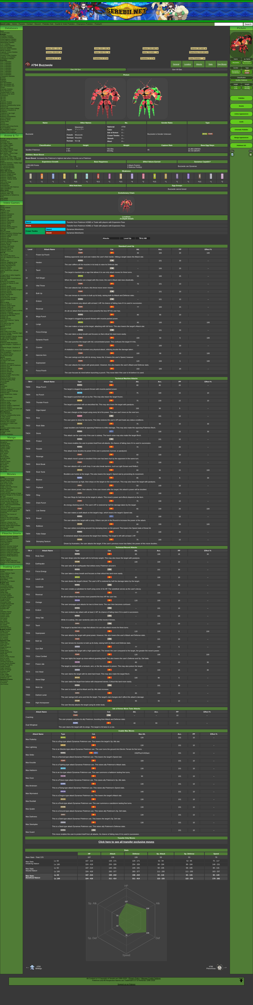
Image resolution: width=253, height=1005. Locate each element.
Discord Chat (4, 124)
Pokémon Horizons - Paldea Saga (11, 163)
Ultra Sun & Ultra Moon (7, 256)
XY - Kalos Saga (5, 155)
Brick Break (40, 464)
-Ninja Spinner (4, 644)
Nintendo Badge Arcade (7, 299)
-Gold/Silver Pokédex (7, 37)
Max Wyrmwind (32, 793)
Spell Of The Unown (6, 483)
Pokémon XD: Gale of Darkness (10, 365)
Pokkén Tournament (6, 294)
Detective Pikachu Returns (8, 227)
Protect (39, 441)
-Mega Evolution (5, 589)
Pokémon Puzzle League (8, 400)
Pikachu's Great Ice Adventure (10, 552)
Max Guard (30, 832)
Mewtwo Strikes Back (7, 480)
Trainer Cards (4, 575)
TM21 (28, 418)
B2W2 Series (4, 466)
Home (14, 24)
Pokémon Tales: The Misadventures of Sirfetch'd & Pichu (9, 195)
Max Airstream (31, 786)
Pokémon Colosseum (7, 363)
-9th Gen (3, 97)
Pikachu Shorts (11, 533)
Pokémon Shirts (5, 120)
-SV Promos (4, 632)
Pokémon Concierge (6, 192)
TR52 (28, 649)
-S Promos (3, 682)
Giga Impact (41, 410)
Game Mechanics (5, 91)
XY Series (3, 468)
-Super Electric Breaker (7, 663)
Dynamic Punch (42, 340)
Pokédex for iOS (5, 325)
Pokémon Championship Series (10, 105)
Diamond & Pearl (5, 328)
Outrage (38, 602)
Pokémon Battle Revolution (9, 343)
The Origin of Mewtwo (7, 479)
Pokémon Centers (6, 103)
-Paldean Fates (5, 607)
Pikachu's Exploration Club (8, 551)
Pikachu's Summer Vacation (9, 536)
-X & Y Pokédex (5, 44)
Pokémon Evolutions (6, 176)
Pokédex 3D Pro (5, 318)
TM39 (28, 449)
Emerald (3, 362)
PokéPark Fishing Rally (7, 380)
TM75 (28, 511)
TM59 (28, 495)
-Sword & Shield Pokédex (8, 49)
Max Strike (30, 755)
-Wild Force (4, 673)
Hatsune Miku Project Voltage (9, 108)
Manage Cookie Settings (151, 978)
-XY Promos (4, 637)
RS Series (3, 455)
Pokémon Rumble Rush (7, 264)
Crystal (2, 388)
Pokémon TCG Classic (7, 581)
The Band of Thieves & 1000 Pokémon (9, 284)
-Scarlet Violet (4, 615)
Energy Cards (4, 576)
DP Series (3, 460)
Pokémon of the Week (7, 94)
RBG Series (4, 450)
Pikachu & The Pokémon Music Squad (10, 563)
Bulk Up (39, 293)
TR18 (28, 579)
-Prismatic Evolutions (7, 597)
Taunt (38, 270)
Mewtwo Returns (5, 485)
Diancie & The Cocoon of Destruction (8, 515)
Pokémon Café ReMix (7, 220)
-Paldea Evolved (5, 613)
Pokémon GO (4, 219)
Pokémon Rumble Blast (7, 315)
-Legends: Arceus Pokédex (9, 52)
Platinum (3, 330)
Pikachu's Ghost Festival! (8, 548)
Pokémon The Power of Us (8, 524)
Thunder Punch (42, 402)
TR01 (28, 556)
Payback (39, 487)
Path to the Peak (5, 182)
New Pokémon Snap (6, 248)
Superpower (41, 363)
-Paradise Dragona (6, 665)
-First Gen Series (5, 628)
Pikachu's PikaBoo (6, 541)
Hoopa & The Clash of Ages (9, 517)
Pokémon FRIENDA (6, 434)
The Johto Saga (5, 147)
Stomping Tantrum (43, 541)
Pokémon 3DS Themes (7, 421)
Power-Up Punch (42, 255)
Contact (30, 24)
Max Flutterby (31, 739)
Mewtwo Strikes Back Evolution (10, 525)
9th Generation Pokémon (8, 129)
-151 (1, 610)
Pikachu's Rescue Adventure (9, 538)
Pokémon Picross (5, 291)
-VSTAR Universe (5, 676)
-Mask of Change (5, 669)
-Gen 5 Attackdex (5, 68)
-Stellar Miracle (5, 666)
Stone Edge (40, 679)
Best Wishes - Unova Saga (9, 153)
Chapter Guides (5, 447)
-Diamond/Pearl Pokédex (8, 41)
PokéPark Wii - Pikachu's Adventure (8, 340)
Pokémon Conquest (6, 312)
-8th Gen (3, 99)
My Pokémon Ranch (6, 354)
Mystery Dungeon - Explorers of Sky (10, 345)
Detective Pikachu (6, 267)
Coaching (29, 717)
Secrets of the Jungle (7, 527)
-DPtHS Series (5, 623)
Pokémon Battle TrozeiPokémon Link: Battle (10, 279)
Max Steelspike (32, 824)
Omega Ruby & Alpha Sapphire (10, 275)
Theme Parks (4, 121)
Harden (39, 262)
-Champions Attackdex (7, 76)
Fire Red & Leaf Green (7, 360)
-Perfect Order (4, 584)
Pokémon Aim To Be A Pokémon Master (10, 160)
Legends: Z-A (4, 212)
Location (187, 64)
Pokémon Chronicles (7, 164)
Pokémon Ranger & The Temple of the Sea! (11, 495)
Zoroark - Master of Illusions (9, 503)
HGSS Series (4, 463)
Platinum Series (5, 461)
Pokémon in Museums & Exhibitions (8, 110)
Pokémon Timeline (6, 102)
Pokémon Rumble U (6, 309)
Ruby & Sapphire (5, 359)
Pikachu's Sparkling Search (9, 554)
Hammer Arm (41, 355)
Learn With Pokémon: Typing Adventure (9, 321)
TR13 (28, 571)
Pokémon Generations (7, 172)
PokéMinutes (4, 184)
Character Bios (5, 142)
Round (38, 518)
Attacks (199, 64)
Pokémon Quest (5, 269)
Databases (11, 28)
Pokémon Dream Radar (7, 306)
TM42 (28, 456)
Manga (11, 437)
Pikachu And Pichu (6, 539)
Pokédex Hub (48, 24)
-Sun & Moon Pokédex (7, 46)
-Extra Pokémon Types (7, 573)
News (2, 31)
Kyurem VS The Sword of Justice (10, 508)
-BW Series (4, 621)
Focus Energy (41, 332)
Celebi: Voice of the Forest (8, 487)
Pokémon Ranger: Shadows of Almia (10, 348)
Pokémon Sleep (5, 225)
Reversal (39, 309)
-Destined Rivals (5, 594)
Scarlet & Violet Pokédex (65, 24)
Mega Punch (41, 316)
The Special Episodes (7, 166)
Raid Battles (4, 579)
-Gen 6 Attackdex (5, 70)
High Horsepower (42, 703)
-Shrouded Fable (5, 602)
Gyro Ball (39, 649)
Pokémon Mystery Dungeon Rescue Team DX (9, 242)
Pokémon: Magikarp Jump (8, 262)
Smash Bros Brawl (6, 355)
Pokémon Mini (4, 392)
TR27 (28, 618)
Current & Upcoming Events (9, 126)
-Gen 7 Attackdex (5, 71)
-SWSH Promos (5, 634)
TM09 (28, 410)
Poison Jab (39, 664)
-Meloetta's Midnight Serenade (10, 509)
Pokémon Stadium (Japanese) (10, 405)
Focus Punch (41, 371)
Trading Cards (11, 566)
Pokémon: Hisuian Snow (8, 177)
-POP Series (4, 639)
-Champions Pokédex (7, 58)
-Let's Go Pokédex (6, 47)
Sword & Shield (5, 232)
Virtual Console (5, 418)
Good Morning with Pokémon (9, 187)
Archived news (5, 33)
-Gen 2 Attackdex (5, 63)
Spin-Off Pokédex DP (7, 84)
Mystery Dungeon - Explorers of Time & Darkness (10, 351)
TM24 (28, 433)
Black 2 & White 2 (6, 304)
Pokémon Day (4, 115)
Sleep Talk (39, 618)
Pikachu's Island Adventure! (9, 549)
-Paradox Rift (4, 608)
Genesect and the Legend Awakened (8, 511)
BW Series (3, 464)
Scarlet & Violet (5, 211)
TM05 (28, 402)
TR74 (28, 672)
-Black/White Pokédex (7, 42)
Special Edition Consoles (8, 420)
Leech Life (39, 579)
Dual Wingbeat (31, 725)
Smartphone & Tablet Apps (8, 423)
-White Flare (4, 592)
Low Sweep (40, 511)
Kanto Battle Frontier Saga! (9, 150)
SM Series (3, 471)
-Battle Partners (5, 660)
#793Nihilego (38, 967)
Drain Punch (41, 503)
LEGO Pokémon (5, 118)
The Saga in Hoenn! (6, 148)
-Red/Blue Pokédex (6, 36)
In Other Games (5, 417)
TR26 (28, 610)
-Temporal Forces (5, 605)
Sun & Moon (4, 254)
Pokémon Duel (5, 296)
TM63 (28, 503)
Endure (39, 301)
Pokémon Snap (5, 402)
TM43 (28, 464)
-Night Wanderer (5, 668)
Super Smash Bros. (6, 410)
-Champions (4, 95)
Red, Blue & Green (6, 397)
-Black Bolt (3, 591)
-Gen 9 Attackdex (5, 74)
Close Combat (41, 656)
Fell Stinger (40, 278)
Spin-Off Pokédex (5, 83)
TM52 (28, 480)
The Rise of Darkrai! (6, 498)
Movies (11, 474)
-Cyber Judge (4, 674)
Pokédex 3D (4, 317)
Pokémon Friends (6, 217)
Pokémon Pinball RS (7, 371)
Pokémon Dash (5, 367)
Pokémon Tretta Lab (6, 307)
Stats (211, 64)
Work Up (38, 687)
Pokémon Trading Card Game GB (11, 408)
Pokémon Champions (7, 214)
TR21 (28, 595)
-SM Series (3, 618)
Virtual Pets (4, 425)
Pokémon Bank (5, 277)
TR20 (28, 587)
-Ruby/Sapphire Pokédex (8, 39)
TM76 (28, 518)
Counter (39, 347)
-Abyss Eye (4, 642)
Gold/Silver (3, 386)
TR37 (28, 625)
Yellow (2, 399)
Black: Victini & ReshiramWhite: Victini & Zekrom (10, 505)
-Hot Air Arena (4, 658)
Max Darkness (31, 817)
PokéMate (3, 383)
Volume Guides (5, 448)
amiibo (2, 426)
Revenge (39, 456)
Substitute (39, 587)
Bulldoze (39, 526)
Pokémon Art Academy (7, 281)
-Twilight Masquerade (7, 604)
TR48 (28, 641)
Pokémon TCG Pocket (7, 228)
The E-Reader (4, 381)
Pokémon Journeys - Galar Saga (10, 158)
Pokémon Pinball (5, 404)
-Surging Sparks (5, 599)
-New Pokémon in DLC (7, 131)
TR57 (28, 664)
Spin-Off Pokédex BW (7, 86)
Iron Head (39, 672)
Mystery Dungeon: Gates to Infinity (11, 310)
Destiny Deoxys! (5, 492)
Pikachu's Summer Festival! (9, 546)
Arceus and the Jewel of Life (9, 501)
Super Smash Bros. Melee (8, 394)
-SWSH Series (5, 616)
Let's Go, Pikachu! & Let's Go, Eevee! (10, 258)
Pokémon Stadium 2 (6, 389)
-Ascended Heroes (6, 586)
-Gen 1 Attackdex (5, 62)
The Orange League (6, 145)
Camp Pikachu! (5, 543)
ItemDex (3, 78)
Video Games (11, 202)
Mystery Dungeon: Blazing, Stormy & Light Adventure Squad (11, 337)
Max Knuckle (31, 762)
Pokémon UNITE (5, 223)
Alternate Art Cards (6, 578)
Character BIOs (5, 444)
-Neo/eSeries (4, 626)
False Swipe (41, 534)
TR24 (28, 602)
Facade (39, 449)
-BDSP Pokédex (5, 50)
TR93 (28, 695)
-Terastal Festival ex (6, 661)
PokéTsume (4, 200)
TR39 (28, 633)
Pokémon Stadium (6, 407)
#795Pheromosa (210, 967)
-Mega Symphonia (6, 652)
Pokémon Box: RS (6, 370)
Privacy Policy (134, 978)
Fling (38, 495)
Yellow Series (4, 452)
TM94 (28, 534)
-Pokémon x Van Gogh (7, 113)
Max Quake (30, 809)
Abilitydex (3, 81)
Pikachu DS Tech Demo (7, 378)
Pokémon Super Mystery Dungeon (11, 289)
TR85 (28, 687)
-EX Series (3, 624)
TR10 (28, 564)
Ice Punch (40, 395)
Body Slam (39, 556)
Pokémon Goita (5, 431)
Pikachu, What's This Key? (8, 560)
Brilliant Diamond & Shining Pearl (11, 233)
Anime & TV (11, 135)
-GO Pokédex (4, 54)
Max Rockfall (31, 801)
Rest (38, 418)
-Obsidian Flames (6, 612)
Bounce (39, 480)
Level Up (127, 238)
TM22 (28, 426)
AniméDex (3, 140)
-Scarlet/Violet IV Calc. (7, 92)
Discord (38, 24)
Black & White (4, 302)
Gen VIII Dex (76, 69)
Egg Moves (222, 64)
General (176, 64)
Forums (22, 24)
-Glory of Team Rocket (7, 657)
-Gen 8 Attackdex (5, 73)
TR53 (28, 656)
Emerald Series (5, 458)
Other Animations (5, 188)
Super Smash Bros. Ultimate (9, 270)
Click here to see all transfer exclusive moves (126, 842)
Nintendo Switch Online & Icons (10, 428)
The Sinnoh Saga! (6, 151)
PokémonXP (4, 107)
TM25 (28, 441)
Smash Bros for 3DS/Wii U (8, 297)
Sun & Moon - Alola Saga (8, 156)
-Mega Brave (4, 650)
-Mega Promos (5, 631)
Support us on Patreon (126, 984)
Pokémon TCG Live (6, 251)
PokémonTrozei (5, 376)
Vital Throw (40, 286)
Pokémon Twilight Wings (8, 174)
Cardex (2, 87)
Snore (38, 433)
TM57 (28, 487)
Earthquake (40, 564)
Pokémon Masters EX (7, 222)
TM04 (28, 395)
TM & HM (143, 238)
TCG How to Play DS (7, 323)
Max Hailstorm (31, 770)
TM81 (28, 526)
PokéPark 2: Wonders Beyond (10, 314)
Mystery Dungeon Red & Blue (9, 375)
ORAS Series (4, 469)
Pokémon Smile (5, 244)
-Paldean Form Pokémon (8, 132)
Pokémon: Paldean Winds (8, 179)
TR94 (28, 703)
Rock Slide (40, 426)
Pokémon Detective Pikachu (9, 530)
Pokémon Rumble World (8, 288)
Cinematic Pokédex (6, 89)
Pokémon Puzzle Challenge (9, 391)
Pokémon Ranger (5, 373)
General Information (6, 440)
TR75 (28, 679)
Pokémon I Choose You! (8, 522)
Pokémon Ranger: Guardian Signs (11, 333)
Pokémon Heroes (5, 488)
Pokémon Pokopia (6, 215)
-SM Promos (4, 636)
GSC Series (4, 453)
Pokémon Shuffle (5, 286)
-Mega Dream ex (5, 647)
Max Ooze (30, 778)
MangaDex (3, 442)
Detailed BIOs (4, 445)
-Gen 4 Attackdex (5, 66)
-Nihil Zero (3, 645)
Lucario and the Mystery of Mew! (10, 493)
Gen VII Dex (177, 69)
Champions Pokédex (84, 24)
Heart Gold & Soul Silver (8, 331)
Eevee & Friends (5, 559)
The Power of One (6, 482)
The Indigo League (6, 143)
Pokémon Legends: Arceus (9, 235)
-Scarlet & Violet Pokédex (8, 55)
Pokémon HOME (5, 236)
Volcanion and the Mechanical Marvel (10, 519)
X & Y (2, 273)
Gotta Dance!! (4, 544)
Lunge (38, 324)
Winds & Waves (5, 207)
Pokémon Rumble (6, 334)
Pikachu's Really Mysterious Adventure (9, 556)
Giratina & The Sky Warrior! (9, 500)
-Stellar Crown (4, 600)
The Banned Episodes (7, 167)
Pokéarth (98, 24)
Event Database (5, 128)
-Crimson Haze (5, 671)
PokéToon (3, 180)
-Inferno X (3, 649)
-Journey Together (6, 595)
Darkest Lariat (40, 695)
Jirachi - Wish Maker (6, 490)
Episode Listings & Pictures (9, 139)
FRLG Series (4, 456)
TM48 (28, 472)
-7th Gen (3, 100)
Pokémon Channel (6, 368)
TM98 (28, 541)
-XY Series (3, 620)
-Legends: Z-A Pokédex (7, 57)
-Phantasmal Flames (7, 587)
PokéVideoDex (5, 185)
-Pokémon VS (4, 678)
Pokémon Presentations (8, 116)
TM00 (28, 387)
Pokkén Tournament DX (7, 265)
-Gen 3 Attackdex (5, 65)
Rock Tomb (40, 472)
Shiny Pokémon (5, 169)
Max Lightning (31, 747)
